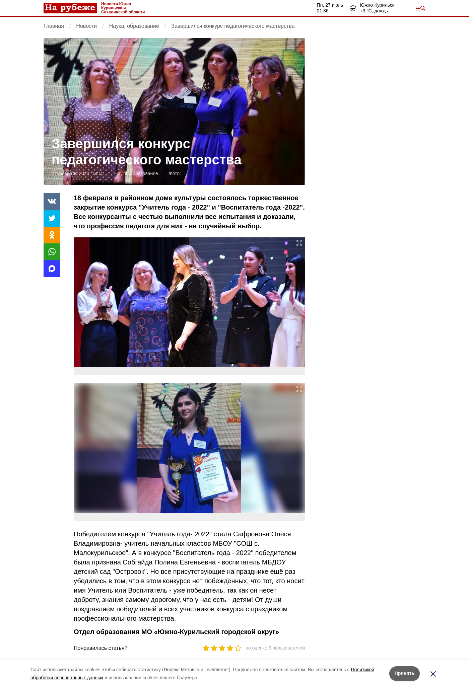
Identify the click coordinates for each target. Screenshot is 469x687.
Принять (404, 673)
